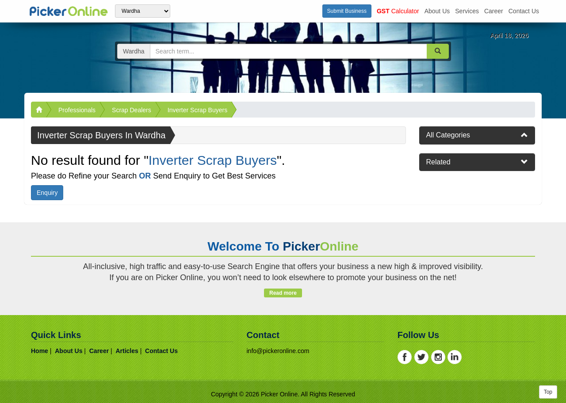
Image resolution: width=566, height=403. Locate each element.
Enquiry (47, 192)
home (39, 350)
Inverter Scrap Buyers (197, 110)
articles (126, 350)
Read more (282, 293)
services (467, 11)
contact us (524, 11)
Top (548, 392)
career (493, 11)
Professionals (77, 110)
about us (437, 11)
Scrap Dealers (131, 110)
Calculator (398, 11)
